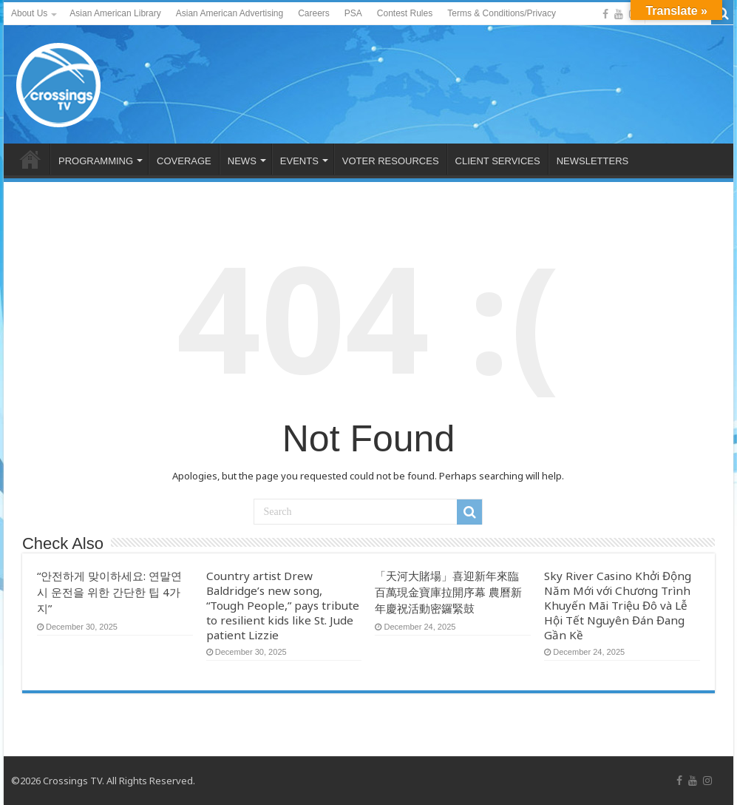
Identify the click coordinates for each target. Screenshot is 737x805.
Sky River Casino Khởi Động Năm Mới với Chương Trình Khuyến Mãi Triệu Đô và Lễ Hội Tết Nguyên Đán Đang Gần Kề (617, 605)
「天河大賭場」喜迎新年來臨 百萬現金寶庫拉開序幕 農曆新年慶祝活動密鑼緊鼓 (448, 592)
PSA (353, 13)
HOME (30, 159)
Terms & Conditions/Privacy (501, 13)
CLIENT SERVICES (497, 160)
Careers (314, 13)
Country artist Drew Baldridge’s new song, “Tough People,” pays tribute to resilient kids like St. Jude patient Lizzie (282, 605)
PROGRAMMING (95, 160)
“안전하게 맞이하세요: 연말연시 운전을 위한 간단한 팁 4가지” (109, 592)
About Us (29, 13)
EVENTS (299, 160)
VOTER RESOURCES (390, 160)
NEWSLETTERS (593, 160)
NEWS (242, 160)
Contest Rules (404, 13)
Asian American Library (114, 13)
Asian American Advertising (229, 13)
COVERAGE (184, 160)
